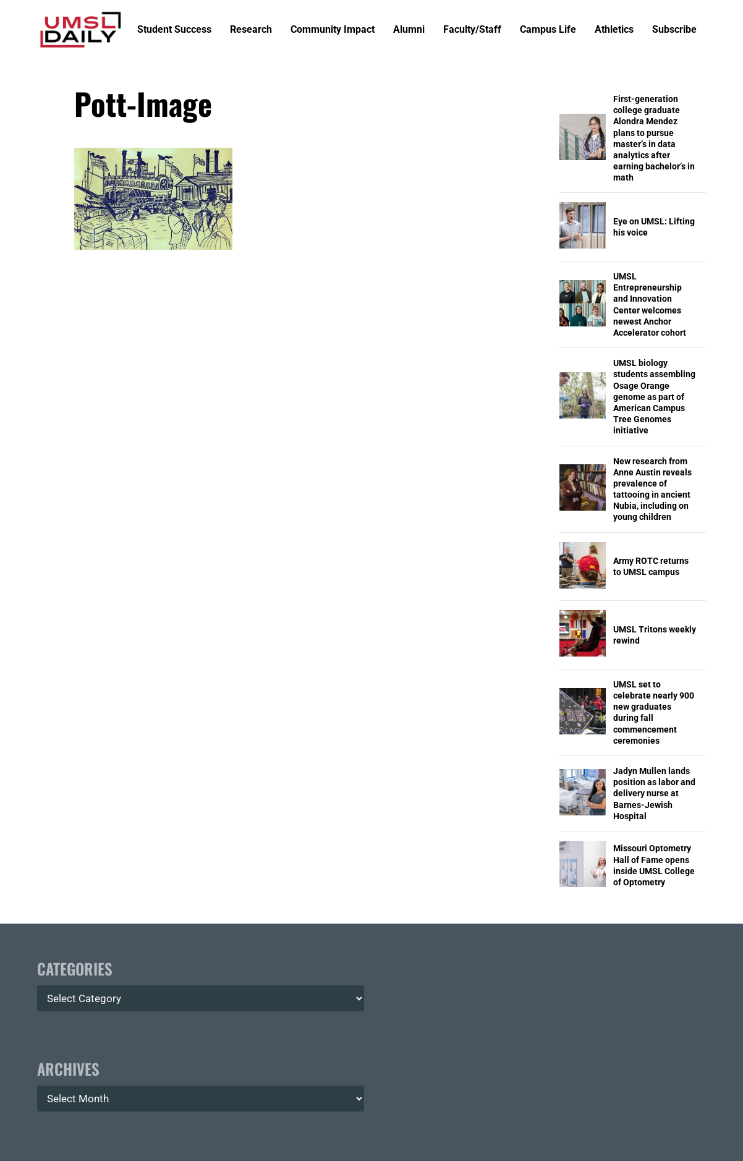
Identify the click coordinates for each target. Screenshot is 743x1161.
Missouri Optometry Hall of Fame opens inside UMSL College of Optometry (654, 865)
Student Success (174, 30)
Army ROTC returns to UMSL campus (651, 566)
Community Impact (333, 30)
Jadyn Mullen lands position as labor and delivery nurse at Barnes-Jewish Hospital (654, 793)
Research (251, 30)
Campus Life (548, 30)
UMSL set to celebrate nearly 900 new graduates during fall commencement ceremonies (653, 712)
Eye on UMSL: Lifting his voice (654, 226)
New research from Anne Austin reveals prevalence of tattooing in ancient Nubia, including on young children (652, 489)
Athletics (614, 30)
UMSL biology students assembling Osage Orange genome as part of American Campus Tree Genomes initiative (654, 396)
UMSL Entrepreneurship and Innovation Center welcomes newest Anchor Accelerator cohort (649, 304)
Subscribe (674, 30)
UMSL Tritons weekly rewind (654, 634)
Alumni (409, 30)
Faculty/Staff (472, 30)
